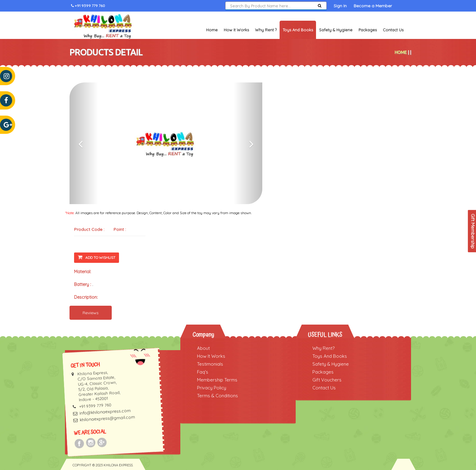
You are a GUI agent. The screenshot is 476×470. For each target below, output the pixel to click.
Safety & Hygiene (335, 29)
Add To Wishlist (96, 257)
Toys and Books (298, 29)
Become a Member (373, 6)
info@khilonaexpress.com (105, 412)
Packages (368, 29)
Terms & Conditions (217, 396)
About (203, 348)
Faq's (202, 372)
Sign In (340, 6)
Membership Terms (217, 380)
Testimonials (210, 364)
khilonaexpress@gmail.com (107, 418)
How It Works (236, 29)
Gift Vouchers (327, 380)
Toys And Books (329, 356)
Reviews (91, 312)
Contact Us (393, 29)
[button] (84, 143)
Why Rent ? (266, 29)
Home (212, 29)
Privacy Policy (211, 388)
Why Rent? (323, 348)
